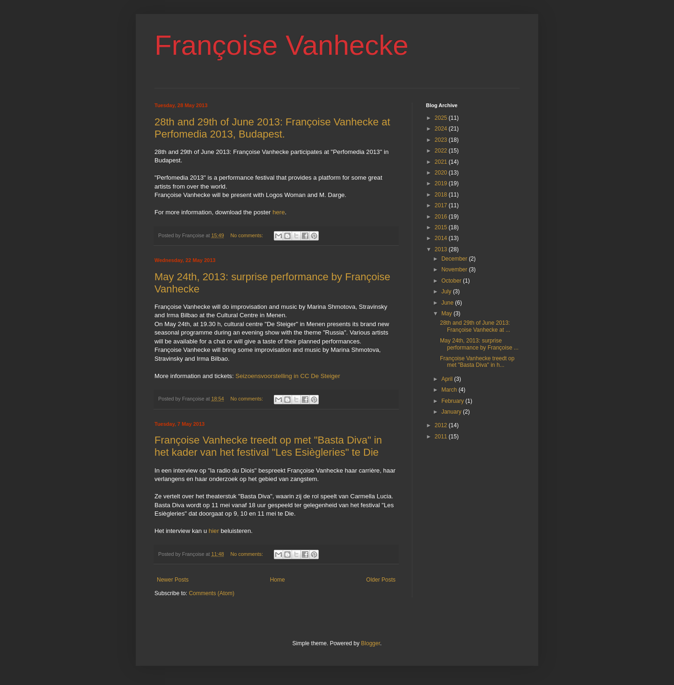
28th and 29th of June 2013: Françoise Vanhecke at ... (475, 326)
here (278, 212)
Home (277, 579)
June (448, 302)
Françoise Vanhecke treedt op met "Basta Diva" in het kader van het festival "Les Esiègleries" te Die (268, 446)
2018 (442, 194)
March (450, 389)
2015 (442, 227)
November (455, 269)
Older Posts (381, 579)
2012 (442, 425)
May (447, 313)
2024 (442, 128)
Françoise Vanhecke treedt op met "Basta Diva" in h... (477, 361)
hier (214, 530)
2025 (442, 118)
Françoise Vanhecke (281, 45)
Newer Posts (173, 579)
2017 (442, 205)
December (455, 258)
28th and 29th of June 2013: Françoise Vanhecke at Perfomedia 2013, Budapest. (272, 128)
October (452, 280)
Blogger (370, 643)
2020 (442, 172)
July (447, 291)
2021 (442, 162)
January (452, 411)
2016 (442, 216)
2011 (442, 436)
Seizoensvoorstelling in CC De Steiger (287, 375)
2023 (442, 140)
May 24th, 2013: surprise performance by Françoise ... (479, 343)
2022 (442, 150)
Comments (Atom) (211, 593)
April (447, 379)
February (453, 401)
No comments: (247, 235)
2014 (442, 238)
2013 (442, 249)
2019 (442, 183)
